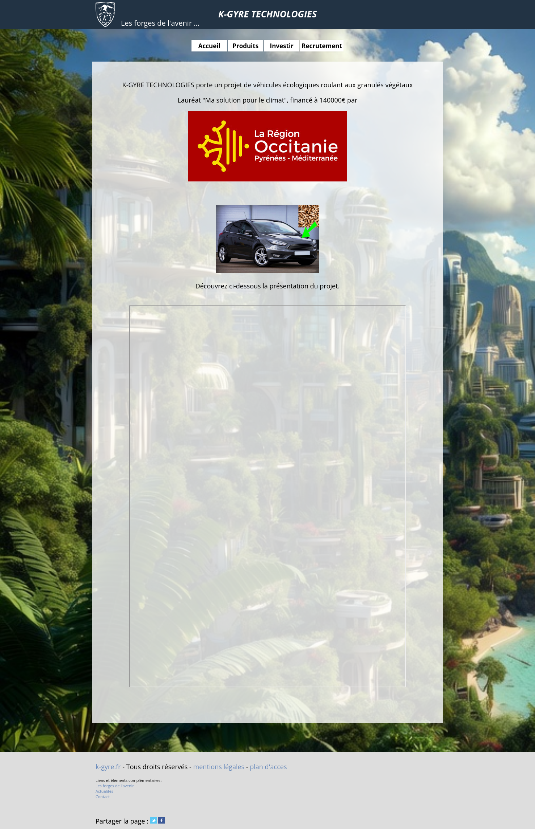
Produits (245, 46)
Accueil (209, 46)
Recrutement (322, 46)
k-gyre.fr (108, 766)
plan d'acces (268, 766)
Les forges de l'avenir (115, 785)
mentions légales (219, 766)
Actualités (104, 791)
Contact (103, 796)
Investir (282, 46)
